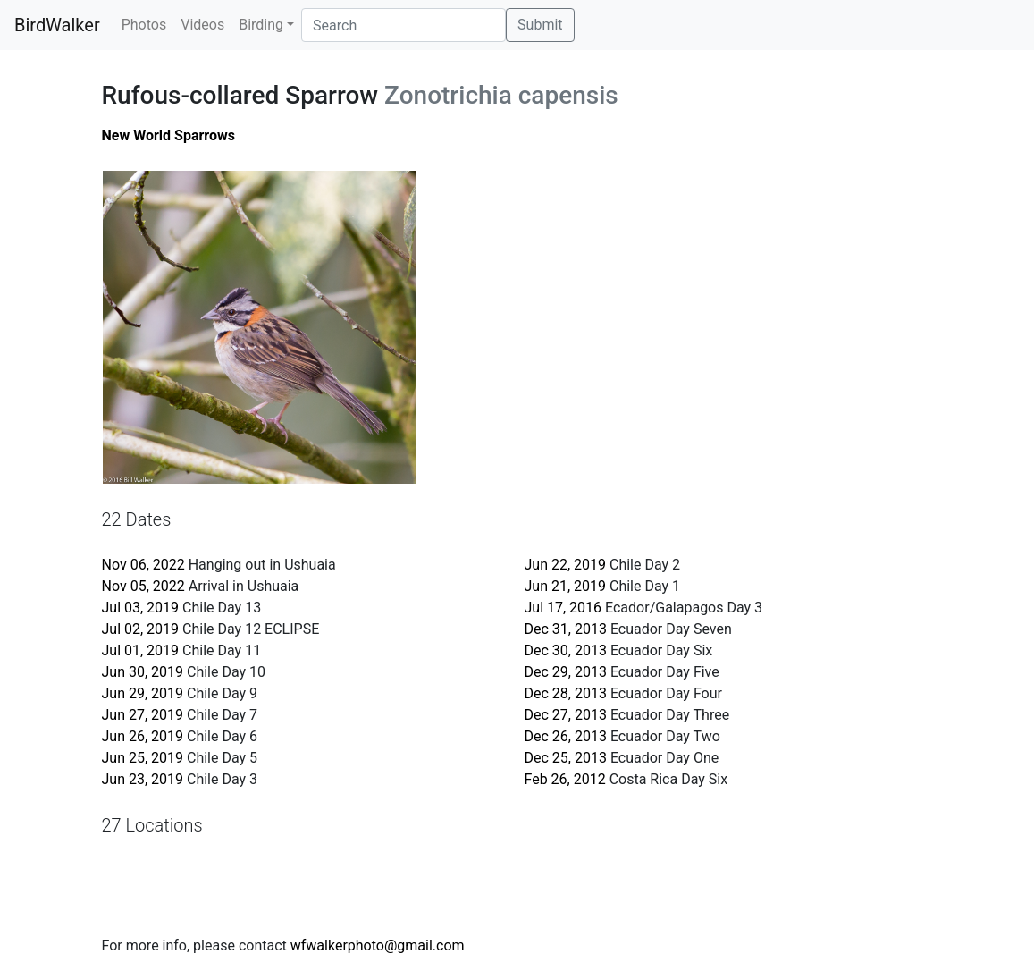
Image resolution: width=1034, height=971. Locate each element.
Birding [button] (261, 24)
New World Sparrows (168, 135)
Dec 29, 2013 (566, 671)
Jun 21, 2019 (566, 586)
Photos (144, 24)
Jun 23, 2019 (143, 779)
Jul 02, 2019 (141, 629)
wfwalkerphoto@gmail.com (377, 945)
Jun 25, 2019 (143, 757)
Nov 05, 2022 (143, 586)
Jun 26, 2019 (143, 736)
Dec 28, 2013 (566, 693)
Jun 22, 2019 (566, 564)
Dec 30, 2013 (566, 650)
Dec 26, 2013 (566, 736)
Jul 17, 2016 (563, 607)
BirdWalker (57, 25)
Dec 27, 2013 (566, 714)
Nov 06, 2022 (143, 564)
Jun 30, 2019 (143, 671)
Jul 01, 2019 (141, 650)
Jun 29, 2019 (143, 693)
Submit (539, 24)
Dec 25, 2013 (566, 757)
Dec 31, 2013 (566, 629)
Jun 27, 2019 (143, 714)
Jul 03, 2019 (141, 607)
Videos (202, 24)
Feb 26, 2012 (565, 779)
